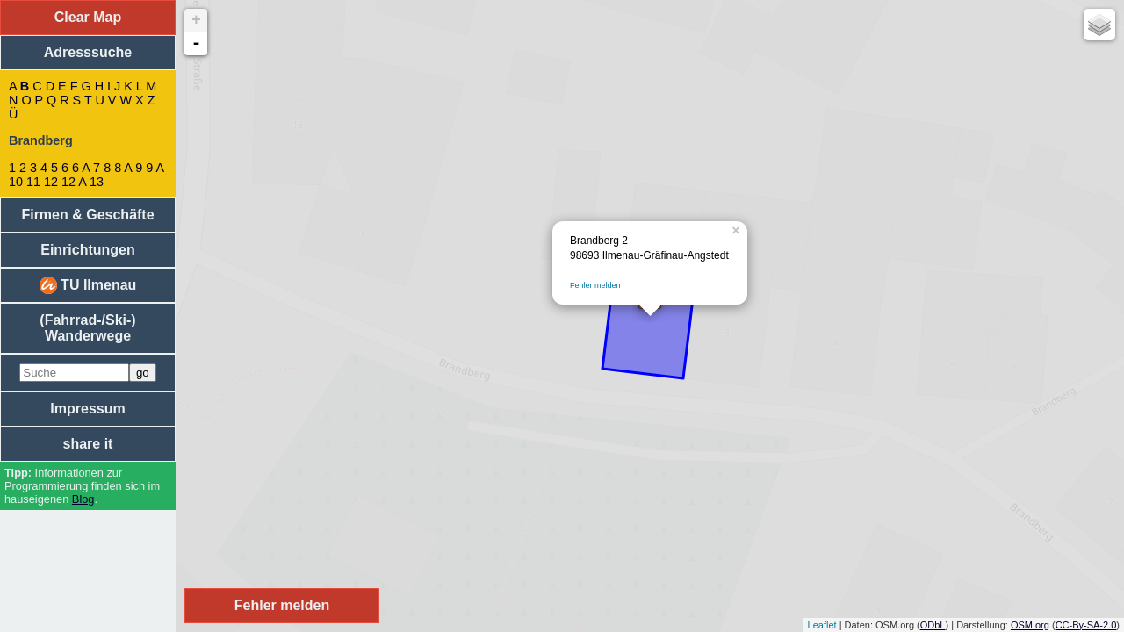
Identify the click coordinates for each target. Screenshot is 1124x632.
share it (88, 443)
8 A (123, 168)
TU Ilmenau (88, 285)
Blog (83, 499)
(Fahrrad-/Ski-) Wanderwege (87, 327)
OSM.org (1030, 625)
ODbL (933, 625)
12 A (73, 182)
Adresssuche (88, 52)
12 (51, 182)
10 (16, 182)
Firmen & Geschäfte (87, 214)
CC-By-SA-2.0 (1086, 625)
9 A (154, 168)
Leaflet (822, 625)
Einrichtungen (87, 249)
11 (33, 182)
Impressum (87, 408)
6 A (81, 168)
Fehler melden (595, 285)
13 (97, 182)
